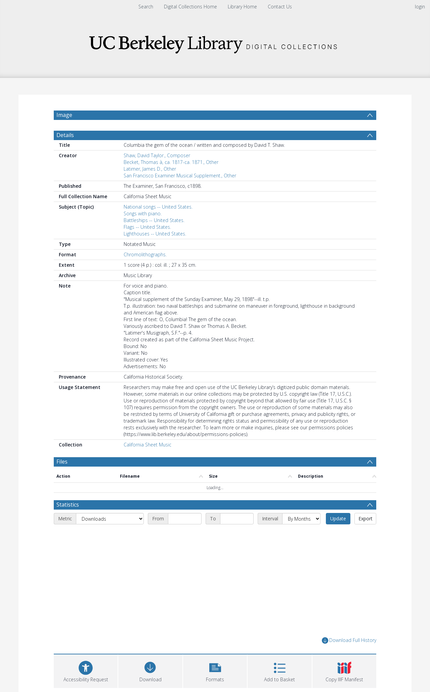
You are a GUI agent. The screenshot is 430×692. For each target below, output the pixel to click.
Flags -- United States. (147, 227)
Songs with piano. (143, 213)
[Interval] (301, 518)
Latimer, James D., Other (150, 169)
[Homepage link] (215, 42)
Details (65, 135)
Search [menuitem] (145, 6)
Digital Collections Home (190, 6)
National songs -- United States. (158, 207)
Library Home (242, 6)
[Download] (150, 670)
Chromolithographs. (145, 254)
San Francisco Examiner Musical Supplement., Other (180, 175)
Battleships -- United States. (154, 220)
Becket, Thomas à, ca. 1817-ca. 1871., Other (171, 162)
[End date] (237, 518)
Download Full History (349, 640)
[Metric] (110, 518)
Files (62, 461)
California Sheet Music (147, 444)
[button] (215, 670)
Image (64, 115)
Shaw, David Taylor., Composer (157, 155)
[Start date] (185, 518)
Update (338, 518)
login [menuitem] (420, 6)
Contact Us (280, 6)
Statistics (67, 504)
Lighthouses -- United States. (155, 233)
